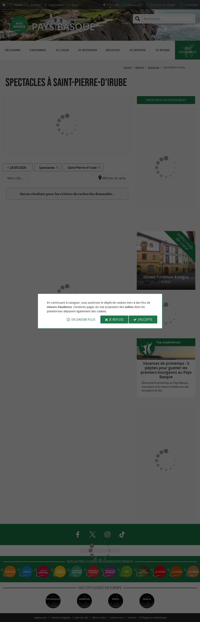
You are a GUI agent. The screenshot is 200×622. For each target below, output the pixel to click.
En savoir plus (83, 319)
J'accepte (145, 319)
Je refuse (116, 319)
